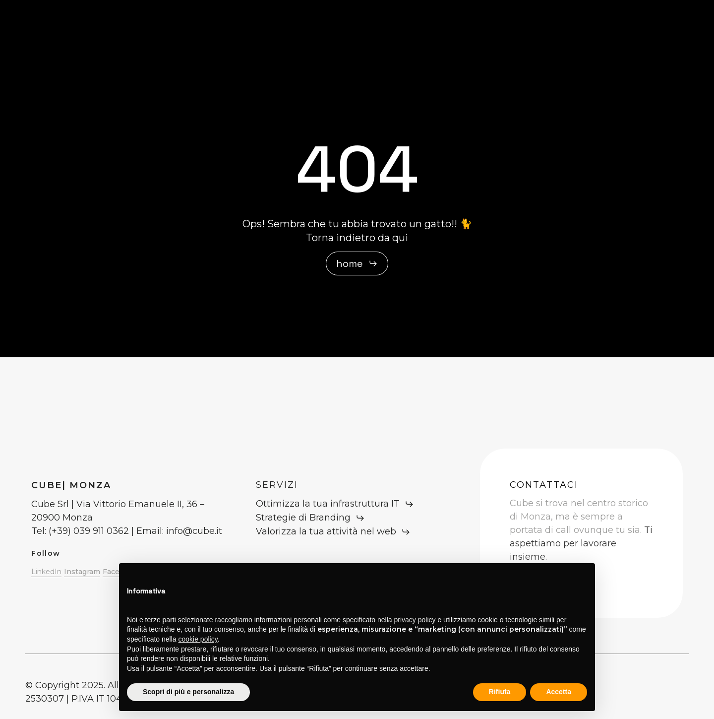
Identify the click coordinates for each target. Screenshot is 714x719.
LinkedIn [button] (46, 571)
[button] (357, 263)
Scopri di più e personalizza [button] (188, 692)
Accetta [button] (558, 692)
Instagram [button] (82, 571)
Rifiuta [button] (500, 692)
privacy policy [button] (415, 620)
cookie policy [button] (198, 639)
